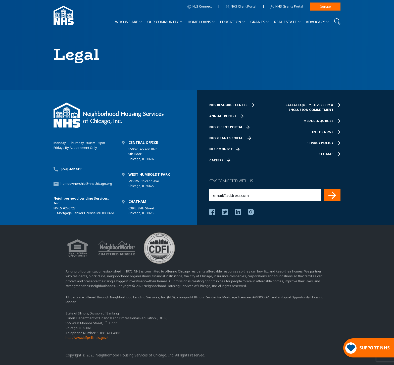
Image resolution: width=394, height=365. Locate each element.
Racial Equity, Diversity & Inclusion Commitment (309, 107)
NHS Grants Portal (226, 138)
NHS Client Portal (226, 127)
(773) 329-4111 (72, 168)
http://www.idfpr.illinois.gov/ (87, 337)
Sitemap (326, 154)
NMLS (58, 208)
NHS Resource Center (228, 105)
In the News (322, 131)
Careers (216, 160)
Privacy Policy (320, 143)
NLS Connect (221, 149)
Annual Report (223, 116)
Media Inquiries (318, 120)
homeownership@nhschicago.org (86, 183)
